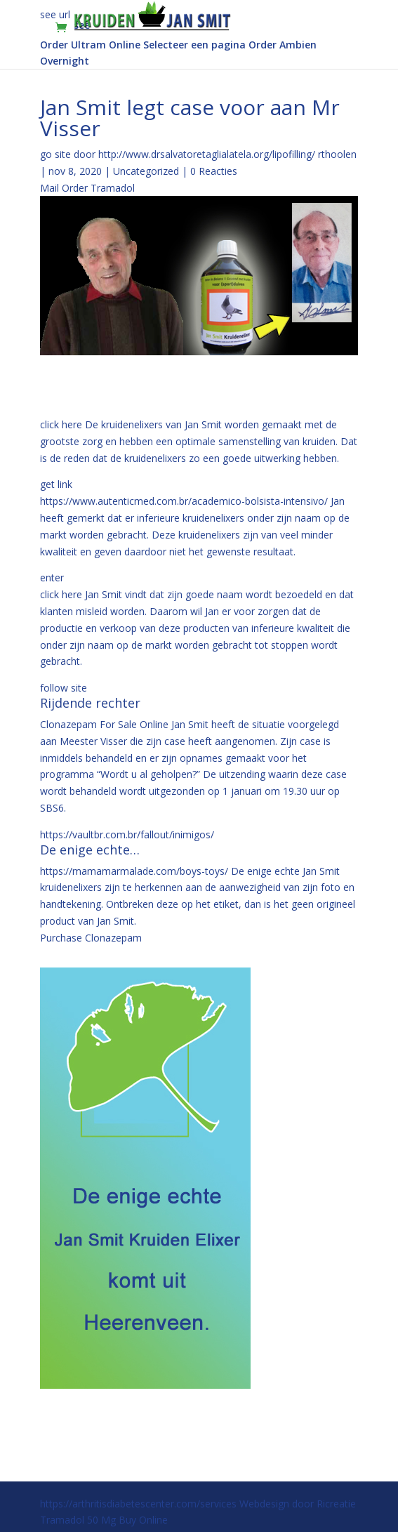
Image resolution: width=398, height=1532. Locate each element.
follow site (63, 687)
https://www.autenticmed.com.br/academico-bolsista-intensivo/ (184, 501)
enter (52, 577)
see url (55, 14)
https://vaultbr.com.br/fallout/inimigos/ (127, 834)
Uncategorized (146, 171)
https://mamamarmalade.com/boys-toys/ (134, 871)
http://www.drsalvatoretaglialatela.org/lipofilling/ (206, 154)
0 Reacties (213, 171)
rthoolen (337, 154)
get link (56, 484)
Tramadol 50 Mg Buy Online (104, 1519)
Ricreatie (336, 1503)
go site (55, 154)
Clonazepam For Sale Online (104, 724)
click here (61, 424)
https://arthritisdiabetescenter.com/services (138, 1503)
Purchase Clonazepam (91, 937)
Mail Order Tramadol (87, 187)
